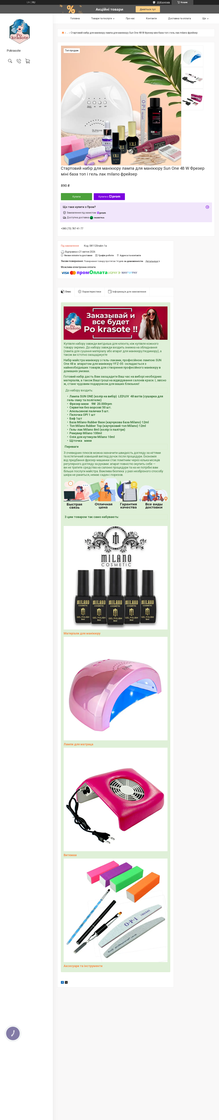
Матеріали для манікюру (82, 633)
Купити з (109, 196)
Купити (77, 196)
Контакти (151, 18)
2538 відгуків (163, 2)
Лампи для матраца (78, 744)
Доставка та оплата (179, 18)
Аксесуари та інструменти (83, 966)
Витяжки (70, 855)
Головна (75, 18)
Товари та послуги (101, 18)
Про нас (130, 18)
